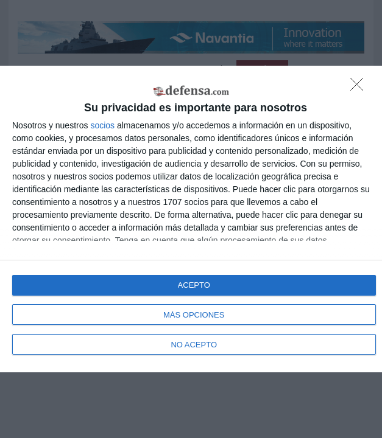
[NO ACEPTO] (360, 87)
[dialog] (191, 219)
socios (102, 125)
